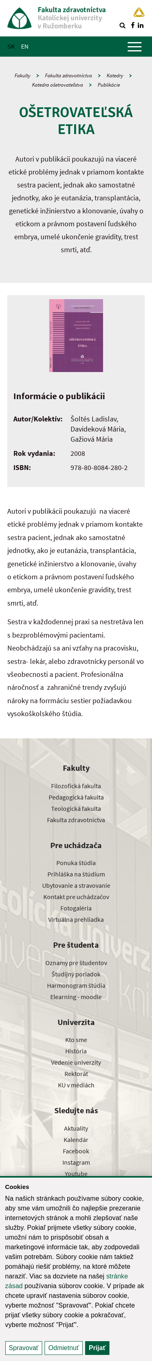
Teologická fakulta (76, 808)
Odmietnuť (63, 1347)
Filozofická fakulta (76, 786)
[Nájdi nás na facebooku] (132, 25)
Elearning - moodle (76, 997)
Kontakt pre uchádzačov (76, 897)
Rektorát (76, 1074)
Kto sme (76, 1040)
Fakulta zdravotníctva (68, 75)
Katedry (115, 75)
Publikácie (109, 84)
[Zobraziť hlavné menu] (134, 46)
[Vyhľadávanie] (122, 25)
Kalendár (76, 1140)
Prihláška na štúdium (76, 874)
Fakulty (22, 75)
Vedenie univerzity (76, 1062)
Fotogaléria (76, 908)
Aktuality (76, 1128)
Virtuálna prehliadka (76, 919)
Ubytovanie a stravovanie (76, 885)
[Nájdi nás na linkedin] (141, 25)
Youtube (76, 1174)
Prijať (97, 1347)
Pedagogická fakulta (76, 797)
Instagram (76, 1162)
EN (24, 46)
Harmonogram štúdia (76, 985)
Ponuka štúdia (76, 863)
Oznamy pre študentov (76, 963)
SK (11, 46)
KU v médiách (76, 1085)
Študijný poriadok (76, 974)
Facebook (76, 1151)
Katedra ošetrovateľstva (57, 84)
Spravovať (24, 1347)
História (76, 1051)
